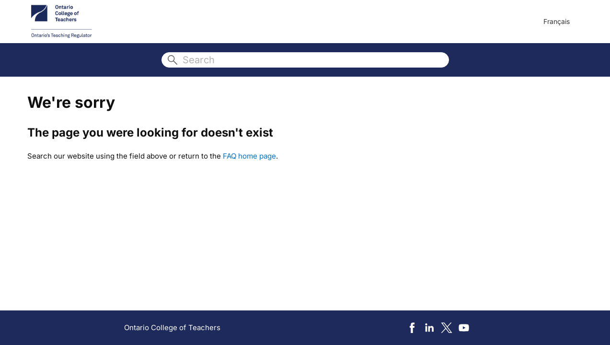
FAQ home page (249, 156)
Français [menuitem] (556, 21)
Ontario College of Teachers (172, 327)
